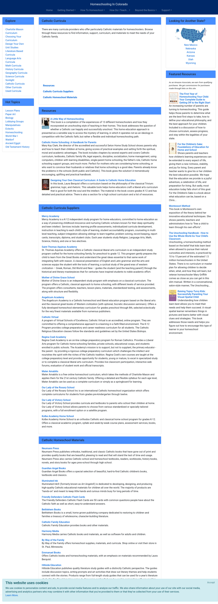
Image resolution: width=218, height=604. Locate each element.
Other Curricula (13, 87)
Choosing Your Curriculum (13, 38)
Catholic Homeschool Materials (60, 97)
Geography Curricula (16, 72)
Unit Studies (11, 47)
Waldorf (9, 139)
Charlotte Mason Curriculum (14, 31)
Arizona (191, 52)
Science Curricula (14, 76)
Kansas (191, 55)
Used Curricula (13, 91)
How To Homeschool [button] (91, 10)
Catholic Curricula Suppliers (58, 91)
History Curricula (14, 69)
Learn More (11, 595)
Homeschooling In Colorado (109, 4)
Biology (9, 117)
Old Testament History (17, 146)
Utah (190, 59)
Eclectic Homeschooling (13, 130)
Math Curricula (13, 65)
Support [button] (166, 10)
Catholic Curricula (15, 83)
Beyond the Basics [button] (145, 10)
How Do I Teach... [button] (119, 10)
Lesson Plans (12, 110)
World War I (11, 136)
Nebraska (191, 48)
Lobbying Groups (14, 121)
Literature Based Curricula (14, 53)
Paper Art (10, 114)
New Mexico (190, 44)
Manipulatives (12, 125)
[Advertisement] (100, 61)
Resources (48, 85)
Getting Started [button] (66, 10)
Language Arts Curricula (13, 60)
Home (49, 10)
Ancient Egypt (12, 143)
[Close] (211, 582)
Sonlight (9, 80)
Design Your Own (14, 43)
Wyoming (191, 63)
